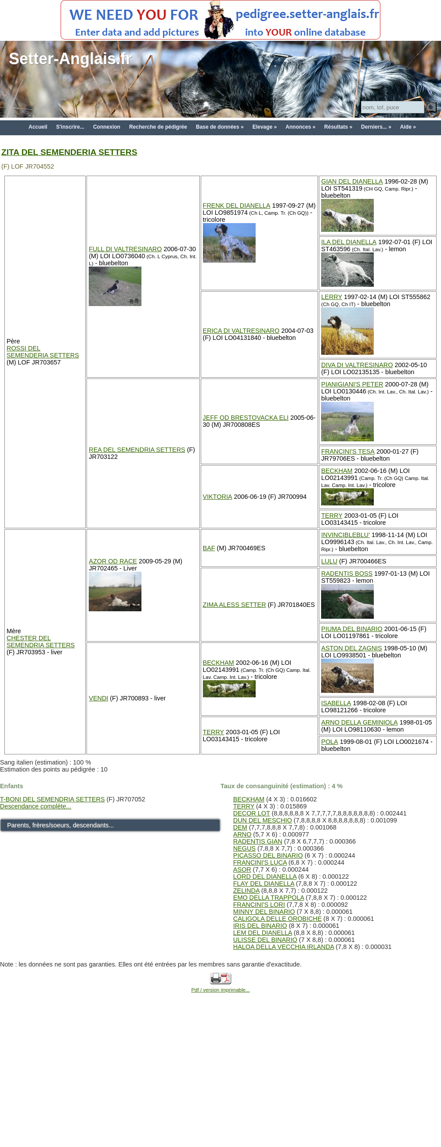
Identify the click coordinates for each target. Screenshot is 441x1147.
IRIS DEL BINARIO (260, 925)
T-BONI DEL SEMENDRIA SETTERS (52, 799)
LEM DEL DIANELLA (262, 932)
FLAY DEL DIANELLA (263, 883)
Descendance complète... (35, 806)
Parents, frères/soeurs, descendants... (60, 825)
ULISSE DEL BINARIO (265, 939)
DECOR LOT (251, 813)
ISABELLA (336, 703)
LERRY (331, 296)
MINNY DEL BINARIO (264, 911)
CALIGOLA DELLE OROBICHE (277, 918)
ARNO (242, 834)
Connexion (106, 127)
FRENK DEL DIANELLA (237, 205)
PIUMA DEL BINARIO (351, 628)
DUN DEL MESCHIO (262, 820)
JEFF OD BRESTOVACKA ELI (246, 417)
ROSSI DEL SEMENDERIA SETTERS (43, 352)
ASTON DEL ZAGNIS (351, 648)
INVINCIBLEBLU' (345, 534)
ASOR (242, 869)
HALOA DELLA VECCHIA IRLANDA (283, 946)
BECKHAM (336, 470)
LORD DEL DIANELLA (264, 876)
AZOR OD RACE (113, 561)
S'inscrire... (70, 127)
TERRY (332, 515)
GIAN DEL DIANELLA (352, 181)
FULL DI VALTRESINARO (125, 248)
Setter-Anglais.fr (70, 59)
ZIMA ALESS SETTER (234, 604)
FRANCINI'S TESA (348, 451)
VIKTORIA (217, 496)
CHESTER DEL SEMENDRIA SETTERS (41, 642)
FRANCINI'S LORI (259, 904)
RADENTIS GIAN (257, 841)
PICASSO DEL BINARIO (268, 855)
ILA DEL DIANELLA (348, 241)
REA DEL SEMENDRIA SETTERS (137, 449)
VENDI (98, 698)
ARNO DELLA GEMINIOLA (359, 722)
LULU (329, 561)
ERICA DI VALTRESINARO (241, 330)
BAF (209, 548)
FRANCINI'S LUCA (260, 862)
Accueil (38, 127)
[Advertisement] (220, 1079)
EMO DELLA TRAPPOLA (268, 897)
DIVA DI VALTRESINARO (357, 364)
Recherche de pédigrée (158, 127)
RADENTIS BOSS (346, 573)
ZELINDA (246, 890)
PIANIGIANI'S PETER (352, 384)
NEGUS (244, 848)
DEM (240, 827)
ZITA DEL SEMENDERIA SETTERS (69, 152)
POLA (329, 741)
